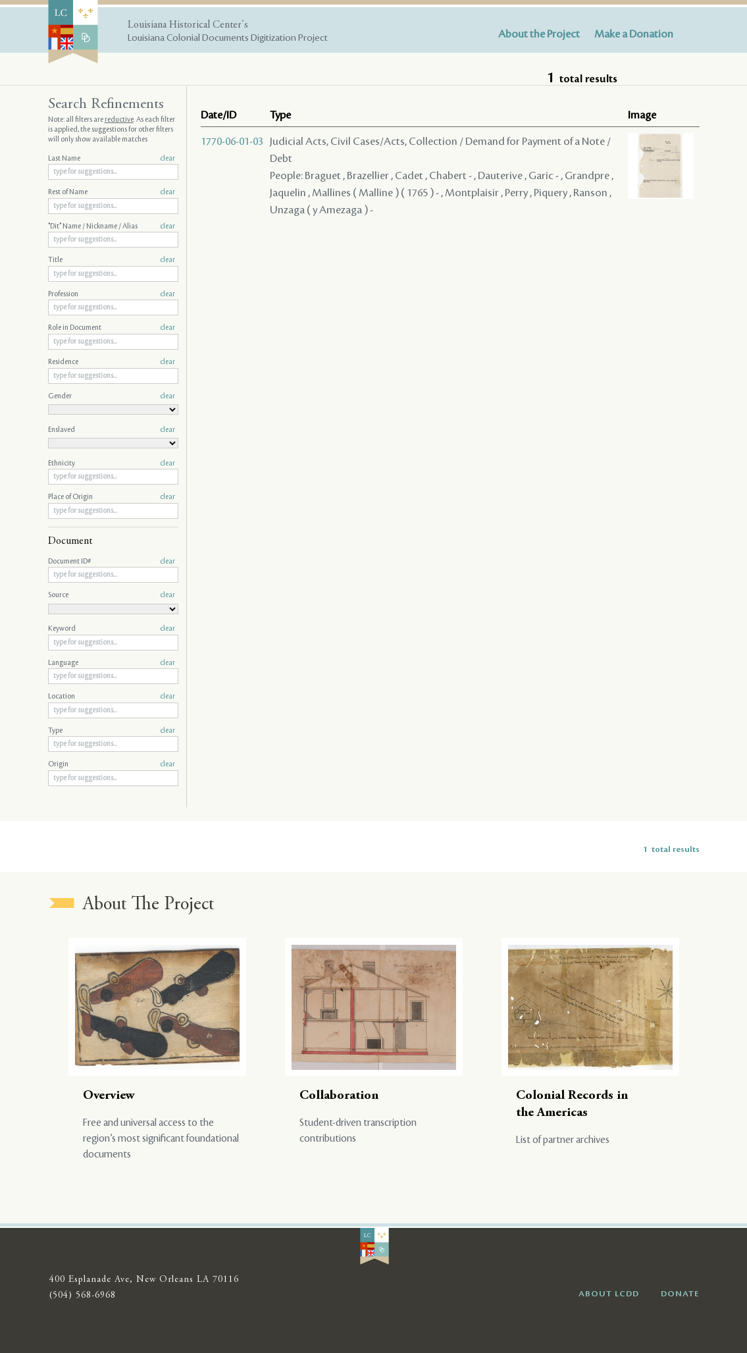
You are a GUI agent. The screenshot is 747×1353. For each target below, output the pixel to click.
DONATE (680, 1293)
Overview (109, 1096)
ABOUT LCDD (609, 1293)
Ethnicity (111, 463)
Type (111, 730)
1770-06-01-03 (232, 141)
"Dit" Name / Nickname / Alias (111, 226)
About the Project (539, 34)
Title (111, 260)
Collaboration (338, 1096)
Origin (111, 764)
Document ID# (111, 561)
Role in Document (111, 327)
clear (167, 159)
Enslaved (111, 430)
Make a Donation (633, 34)
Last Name (111, 158)
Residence (111, 362)
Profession (111, 294)
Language (111, 663)
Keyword (111, 628)
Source (111, 595)
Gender (111, 396)
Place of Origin (111, 497)
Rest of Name (111, 192)
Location (111, 696)
